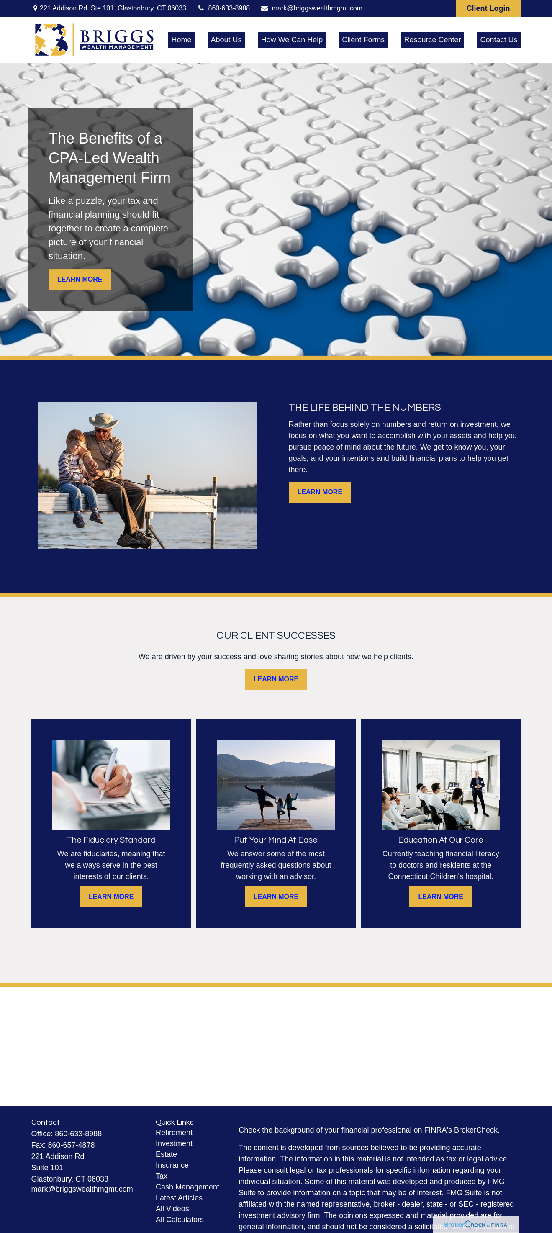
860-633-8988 (223, 8)
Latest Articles (179, 1198)
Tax (161, 1176)
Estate (166, 1154)
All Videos (172, 1209)
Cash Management (187, 1187)
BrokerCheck (476, 1130)
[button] (181, 40)
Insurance (172, 1165)
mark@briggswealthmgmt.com (311, 8)
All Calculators (180, 1219)
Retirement (174, 1132)
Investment (174, 1143)
